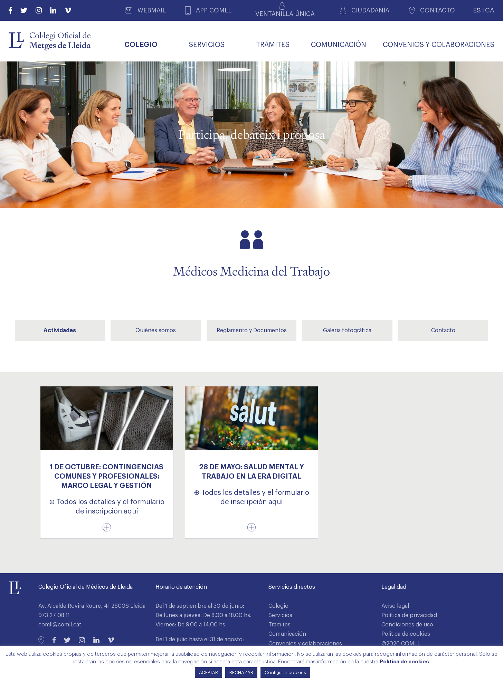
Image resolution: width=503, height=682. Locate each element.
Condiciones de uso (407, 624)
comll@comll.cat (59, 624)
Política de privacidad (409, 615)
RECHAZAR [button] (241, 672)
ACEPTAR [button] (208, 672)
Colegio (278, 606)
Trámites (279, 624)
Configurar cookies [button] (285, 672)
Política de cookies (405, 634)
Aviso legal (395, 606)
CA (489, 10)
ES (477, 10)
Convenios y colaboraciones (305, 643)
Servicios (280, 615)
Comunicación (287, 634)
